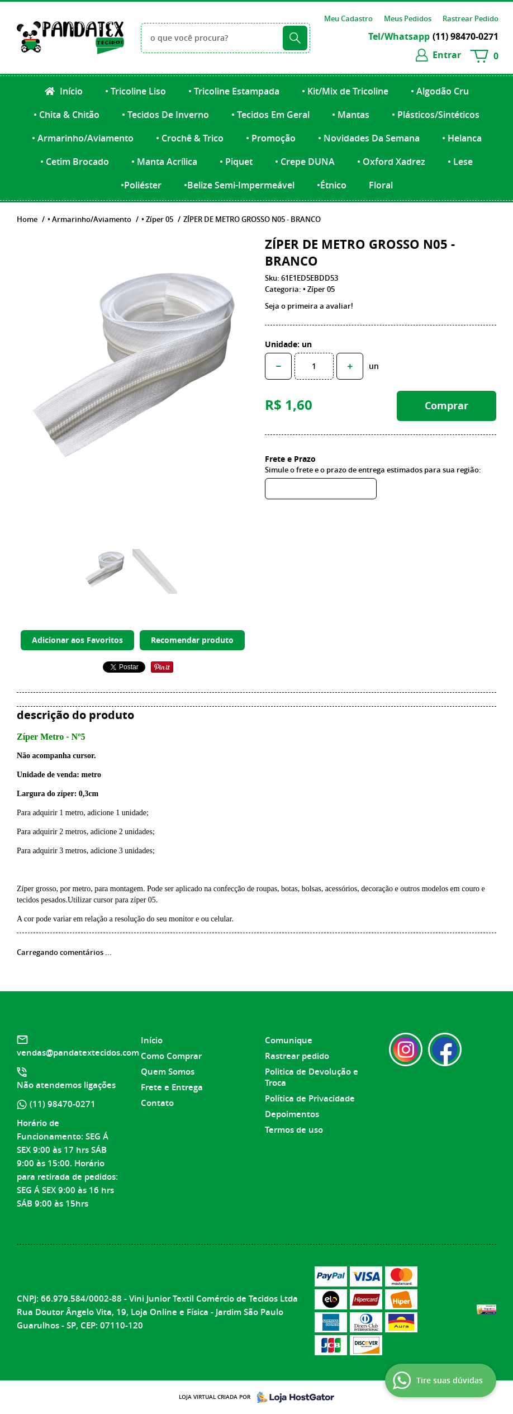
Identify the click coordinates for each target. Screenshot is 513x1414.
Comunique (288, 1040)
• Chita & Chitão (66, 114)
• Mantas (350, 114)
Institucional (169, 1020)
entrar (447, 55)
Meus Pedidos (407, 18)
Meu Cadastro (348, 18)
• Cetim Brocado (74, 161)
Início (70, 91)
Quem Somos (167, 1071)
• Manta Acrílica (164, 161)
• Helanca (462, 138)
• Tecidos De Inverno (165, 114)
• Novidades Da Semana (369, 138)
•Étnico (331, 185)
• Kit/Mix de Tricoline (345, 91)
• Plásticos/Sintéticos (435, 114)
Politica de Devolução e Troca (311, 1077)
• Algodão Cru (440, 91)
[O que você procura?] (295, 38)
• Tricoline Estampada (233, 91)
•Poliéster (141, 185)
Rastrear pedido (297, 1056)
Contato (157, 1103)
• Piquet (236, 161)
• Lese (460, 161)
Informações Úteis (305, 1020)
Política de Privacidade (310, 1098)
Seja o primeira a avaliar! (309, 306)
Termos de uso (294, 1130)
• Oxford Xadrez (391, 161)
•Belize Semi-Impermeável (239, 185)
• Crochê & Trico (190, 138)
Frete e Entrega (172, 1087)
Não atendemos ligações (66, 1085)
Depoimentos (292, 1114)
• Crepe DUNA (305, 161)
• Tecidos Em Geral (270, 114)
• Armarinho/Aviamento (83, 138)
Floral (381, 185)
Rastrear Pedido (470, 18)
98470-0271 (465, 36)
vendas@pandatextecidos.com (78, 1052)
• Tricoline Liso (135, 91)
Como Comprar (171, 1056)
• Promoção (271, 138)
